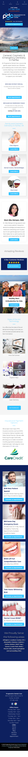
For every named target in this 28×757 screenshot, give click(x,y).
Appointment (14, 736)
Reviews (14, 732)
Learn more (14, 239)
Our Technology (14, 407)
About (14, 729)
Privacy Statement (22, 744)
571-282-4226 (14, 9)
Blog (14, 730)
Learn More (14, 48)
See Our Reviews (14, 266)
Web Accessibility (14, 746)
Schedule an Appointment (14, 499)
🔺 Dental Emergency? (14, 11)
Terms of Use (5, 746)
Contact (14, 734)
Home (14, 727)
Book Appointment (14, 97)
